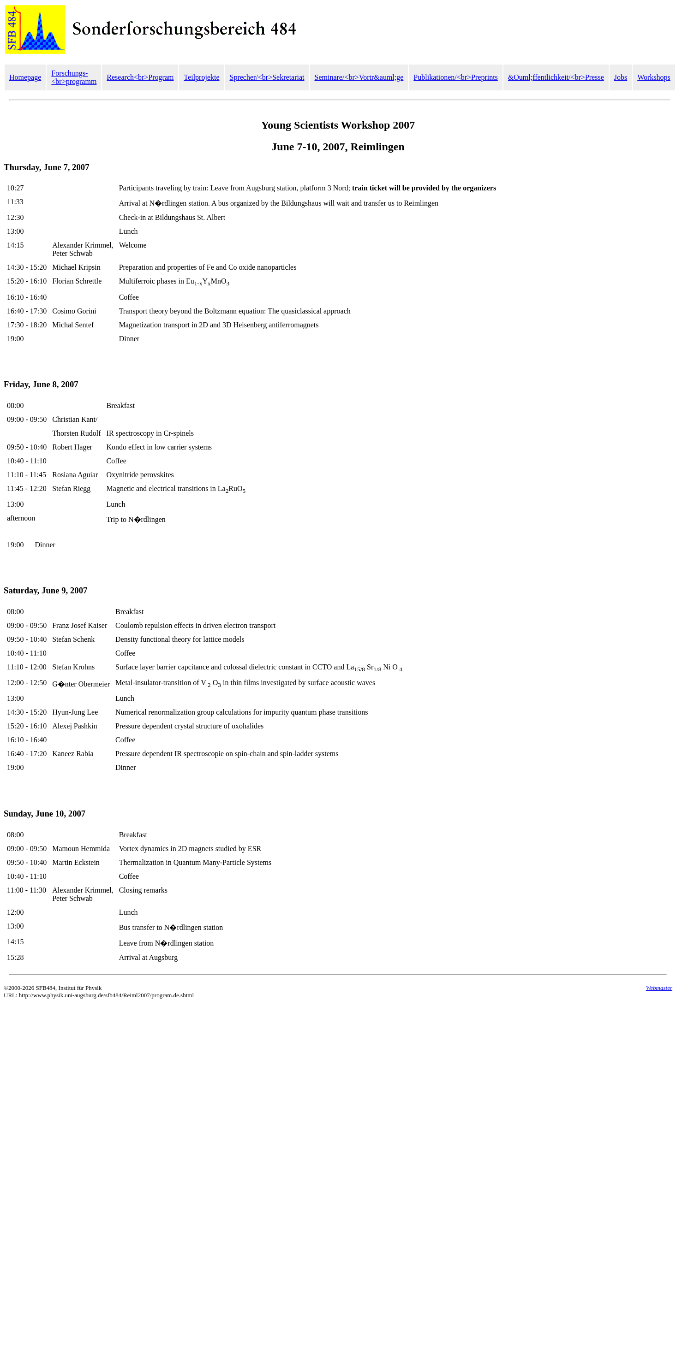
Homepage (25, 77)
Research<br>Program (140, 77)
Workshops (653, 77)
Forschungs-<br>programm (73, 77)
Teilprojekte (201, 77)
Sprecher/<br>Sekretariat (267, 77)
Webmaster (659, 987)
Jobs (620, 77)
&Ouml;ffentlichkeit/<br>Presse (556, 77)
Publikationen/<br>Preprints (455, 77)
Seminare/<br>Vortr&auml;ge (359, 77)
